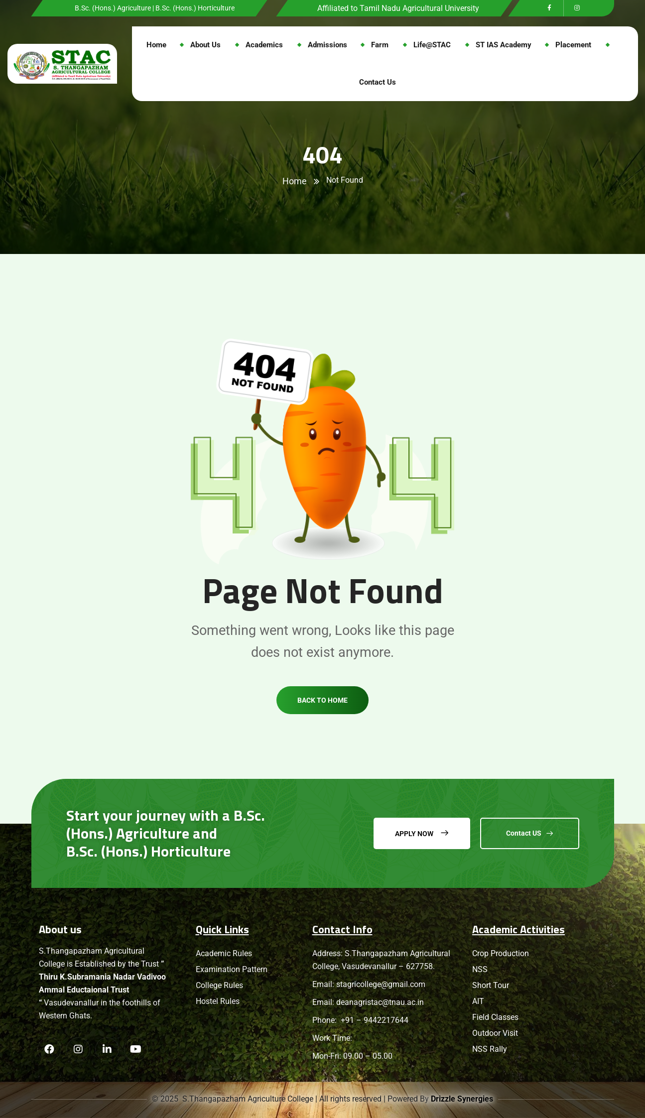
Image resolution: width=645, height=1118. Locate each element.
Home (294, 181)
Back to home (322, 720)
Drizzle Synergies (462, 1099)
